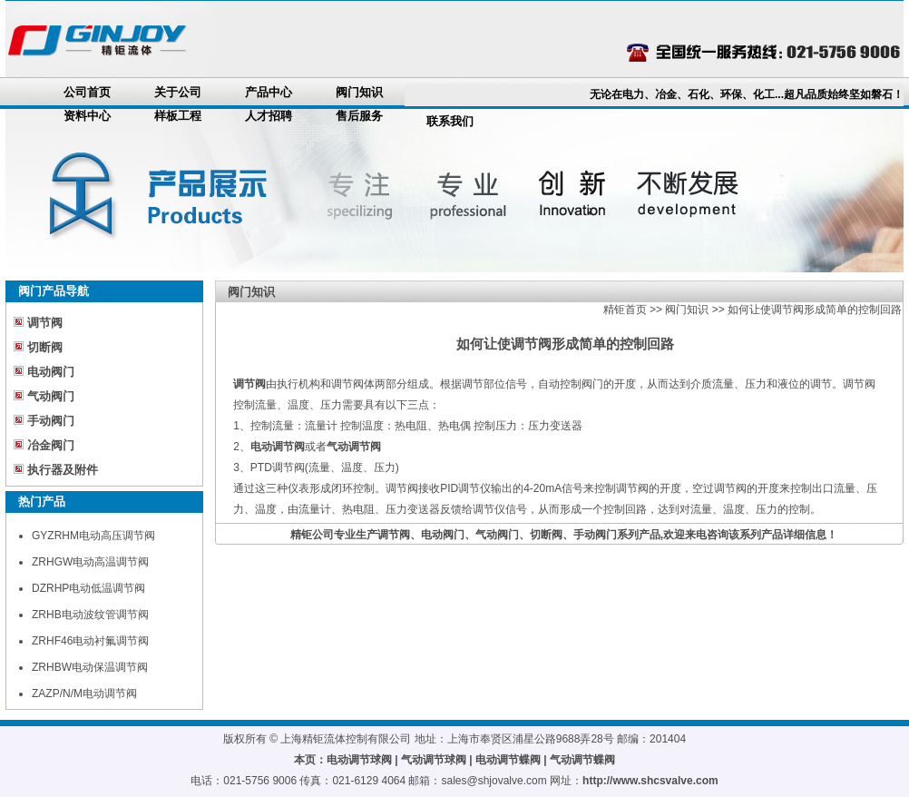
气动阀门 (50, 396)
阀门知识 (359, 92)
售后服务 (359, 116)
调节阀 (45, 323)
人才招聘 (268, 116)
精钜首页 (625, 309)
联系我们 (450, 121)
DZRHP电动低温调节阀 (88, 588)
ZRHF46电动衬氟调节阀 (90, 641)
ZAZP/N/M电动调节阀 (84, 693)
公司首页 (87, 92)
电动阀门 (50, 372)
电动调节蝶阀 (508, 759)
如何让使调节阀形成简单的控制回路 (815, 309)
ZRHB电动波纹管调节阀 (90, 614)
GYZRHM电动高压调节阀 (93, 535)
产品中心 (268, 92)
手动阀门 (50, 421)
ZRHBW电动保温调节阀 (90, 667)
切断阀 (45, 347)
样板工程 (177, 116)
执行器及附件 (62, 470)
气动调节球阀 (433, 759)
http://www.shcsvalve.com (650, 780)
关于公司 (177, 92)
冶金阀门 (50, 445)
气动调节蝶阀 (582, 759)
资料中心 (87, 116)
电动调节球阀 (359, 759)
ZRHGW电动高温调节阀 (90, 562)
